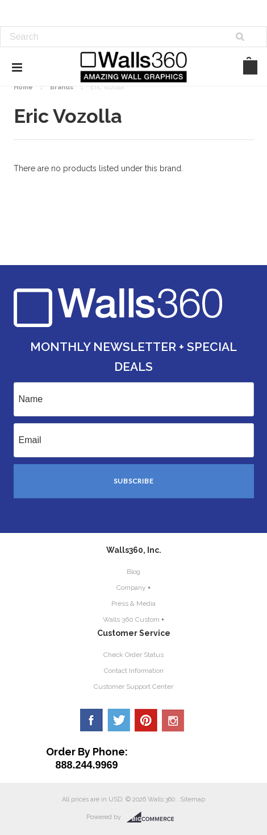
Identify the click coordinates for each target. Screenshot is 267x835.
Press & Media (133, 603)
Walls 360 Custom (131, 619)
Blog (133, 572)
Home (23, 87)
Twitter (118, 720)
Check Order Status (133, 655)
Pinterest (146, 720)
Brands (61, 87)
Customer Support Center (133, 687)
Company (131, 588)
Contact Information (134, 671)
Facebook (91, 720)
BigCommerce (154, 817)
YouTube (173, 720)
